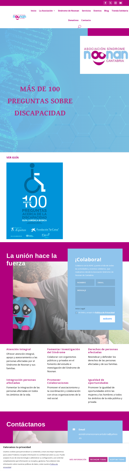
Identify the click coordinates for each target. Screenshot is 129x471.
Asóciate (107, 319)
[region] (64, 457)
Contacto (86, 20)
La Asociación (46, 10)
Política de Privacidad (105, 312)
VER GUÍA (12, 157)
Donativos (73, 20)
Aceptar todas (117, 459)
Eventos (98, 10)
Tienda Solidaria (120, 10)
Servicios (86, 10)
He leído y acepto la (95, 312)
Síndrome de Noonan (68, 10)
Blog (106, 10)
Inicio (33, 10)
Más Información (78, 459)
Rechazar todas (98, 459)
